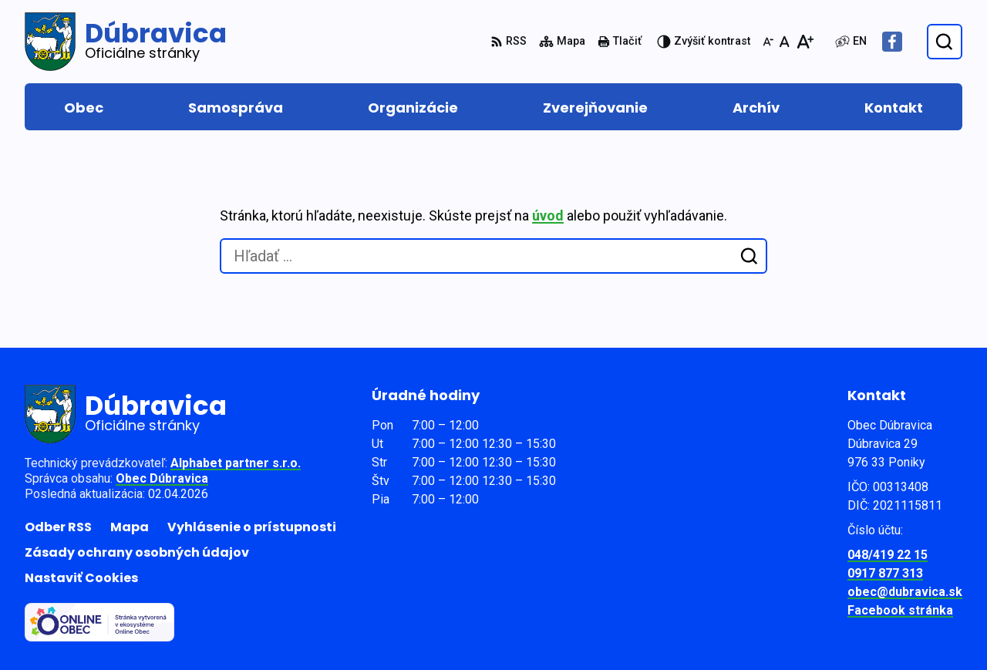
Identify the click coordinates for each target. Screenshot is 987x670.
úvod (548, 215)
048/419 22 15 (887, 554)
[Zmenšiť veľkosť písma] (768, 41)
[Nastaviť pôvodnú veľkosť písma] (784, 41)
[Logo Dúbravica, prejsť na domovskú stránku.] (126, 41)
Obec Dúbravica (162, 478)
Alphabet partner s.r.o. (235, 463)
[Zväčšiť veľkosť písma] (805, 41)
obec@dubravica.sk (904, 591)
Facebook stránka (900, 610)
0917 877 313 (885, 573)
